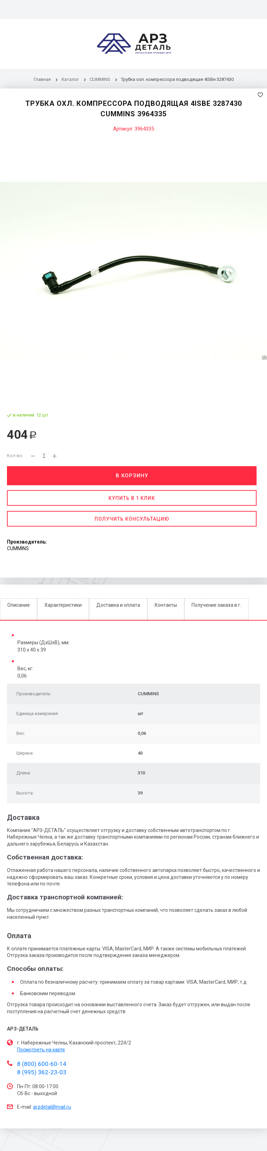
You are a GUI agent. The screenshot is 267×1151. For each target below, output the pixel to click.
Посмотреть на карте (41, 1049)
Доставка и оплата (118, 605)
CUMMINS (100, 79)
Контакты (166, 605)
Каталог (71, 79)
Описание (18, 605)
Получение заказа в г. (216, 605)
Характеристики (63, 605)
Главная (42, 79)
